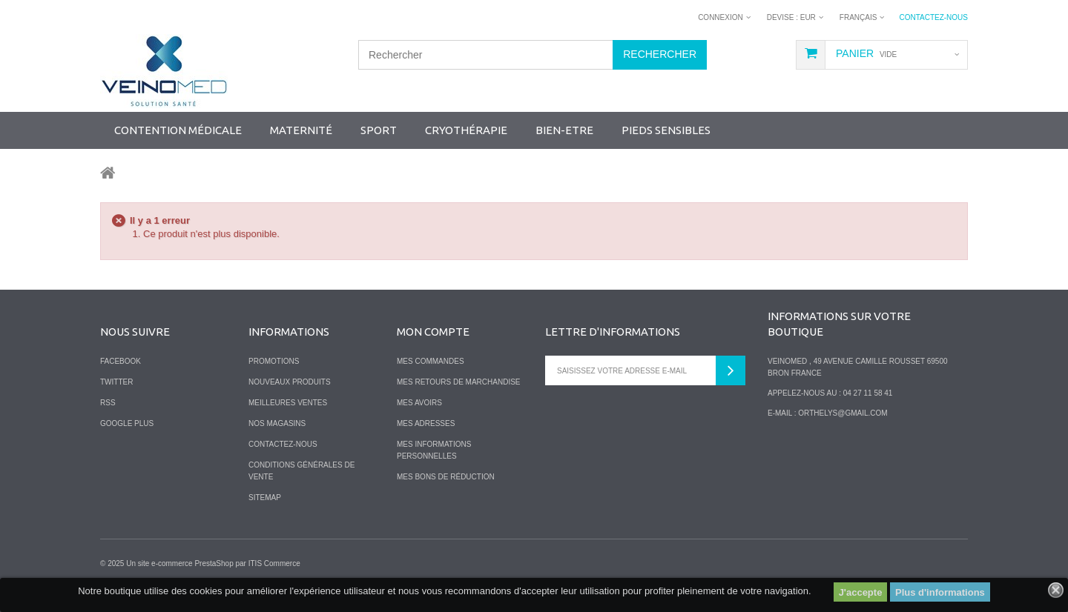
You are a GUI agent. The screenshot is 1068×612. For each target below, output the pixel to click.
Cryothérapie (466, 130)
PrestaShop (213, 563)
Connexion (720, 17)
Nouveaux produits (289, 382)
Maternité (301, 130)
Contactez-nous (933, 17)
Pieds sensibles (666, 130)
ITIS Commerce (274, 563)
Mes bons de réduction (446, 477)
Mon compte (433, 331)
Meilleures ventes (287, 403)
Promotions (273, 361)
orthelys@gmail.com (842, 413)
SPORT (378, 130)
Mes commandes (430, 361)
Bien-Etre (564, 130)
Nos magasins (277, 423)
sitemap (264, 497)
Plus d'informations (940, 592)
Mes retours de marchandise (459, 382)
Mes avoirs (419, 403)
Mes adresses (426, 423)
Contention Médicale (178, 130)
